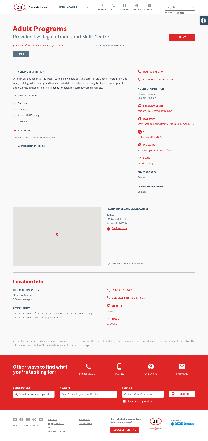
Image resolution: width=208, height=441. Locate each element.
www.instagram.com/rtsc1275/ (154, 150)
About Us (52, 419)
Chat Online (150, 369)
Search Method (21, 388)
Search (102, 7)
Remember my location (140, 401)
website (55, 87)
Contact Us (84, 419)
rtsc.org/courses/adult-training (155, 111)
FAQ (50, 427)
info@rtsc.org (145, 163)
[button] (204, 20)
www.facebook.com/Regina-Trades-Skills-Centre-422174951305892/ (166, 124)
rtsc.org (111, 311)
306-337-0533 (169, 79)
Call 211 (113, 7)
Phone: (88, 369)
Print (182, 37)
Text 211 (124, 7)
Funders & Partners (57, 431)
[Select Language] (180, 7)
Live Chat (137, 7)
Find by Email (182, 369)
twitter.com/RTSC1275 (150, 137)
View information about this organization (40, 45)
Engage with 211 (56, 423)
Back (21, 54)
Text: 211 (119, 369)
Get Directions (117, 229)
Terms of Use (85, 423)
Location (127, 388)
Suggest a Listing (124, 430)
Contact (149, 7)
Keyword (65, 388)
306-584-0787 (155, 71)
